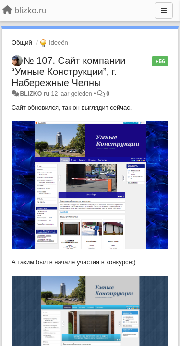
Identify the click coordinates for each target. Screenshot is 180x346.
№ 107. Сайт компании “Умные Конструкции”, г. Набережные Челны (68, 71)
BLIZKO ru (35, 93)
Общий (22, 42)
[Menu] (164, 10)
